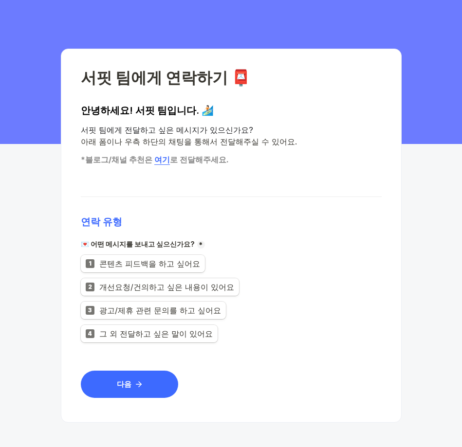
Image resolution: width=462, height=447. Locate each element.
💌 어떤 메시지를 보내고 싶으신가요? (138, 244)
